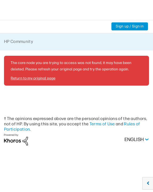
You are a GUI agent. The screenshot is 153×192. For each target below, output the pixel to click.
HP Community (18, 41)
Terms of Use (102, 123)
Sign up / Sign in (130, 26)
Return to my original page (33, 78)
